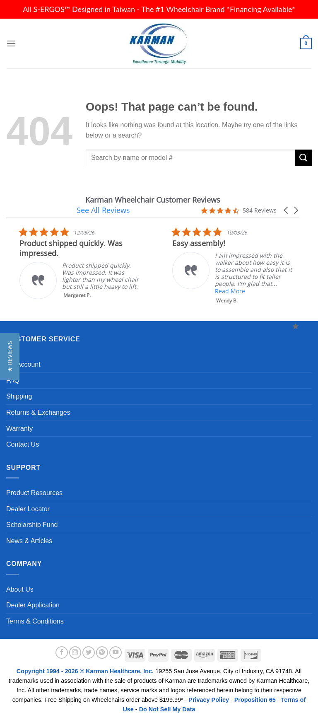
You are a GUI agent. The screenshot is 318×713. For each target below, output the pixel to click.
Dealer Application (33, 597)
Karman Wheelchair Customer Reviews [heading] (74, 199)
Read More (96, 284)
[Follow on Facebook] (61, 645)
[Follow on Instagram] (75, 645)
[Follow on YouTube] (115, 645)
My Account (23, 356)
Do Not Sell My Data (167, 701)
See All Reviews (173, 200)
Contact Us (22, 436)
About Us (20, 581)
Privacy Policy (208, 692)
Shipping (19, 388)
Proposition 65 (255, 692)
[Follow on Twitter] (88, 645)
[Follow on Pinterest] (102, 645)
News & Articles (29, 533)
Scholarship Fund (32, 517)
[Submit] (303, 158)
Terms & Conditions (35, 613)
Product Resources (34, 485)
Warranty (19, 421)
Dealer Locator (28, 501)
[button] (286, 199)
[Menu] (11, 43)
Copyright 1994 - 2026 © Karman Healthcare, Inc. (86, 663)
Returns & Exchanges (38, 404)
